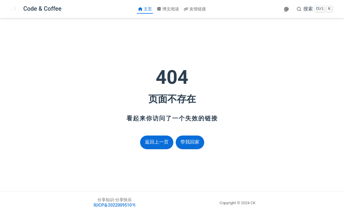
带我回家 (189, 141)
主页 (145, 9)
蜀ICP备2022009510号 (114, 205)
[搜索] (315, 9)
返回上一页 (157, 141)
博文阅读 (168, 9)
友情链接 (195, 9)
